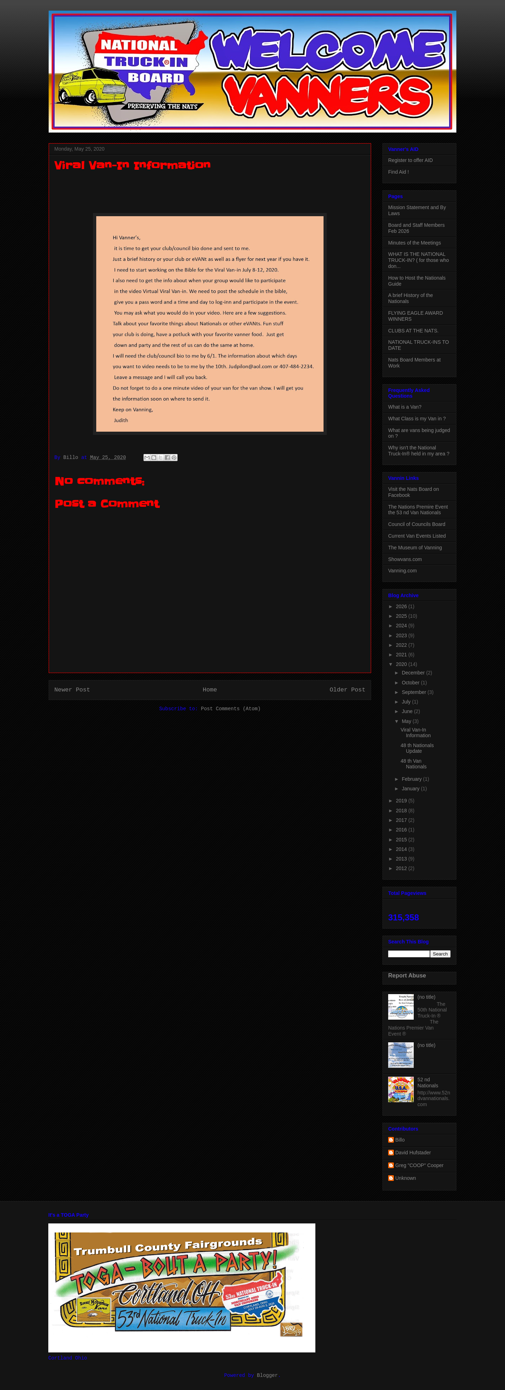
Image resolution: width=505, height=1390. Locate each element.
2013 (402, 859)
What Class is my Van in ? (417, 418)
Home (210, 689)
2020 (402, 664)
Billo (399, 1140)
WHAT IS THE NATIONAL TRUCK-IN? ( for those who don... (418, 260)
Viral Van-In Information (416, 733)
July (407, 702)
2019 (402, 800)
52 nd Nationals (428, 1082)
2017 (402, 820)
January (411, 788)
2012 (402, 868)
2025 (402, 616)
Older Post (347, 689)
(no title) (427, 997)
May (407, 721)
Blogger (267, 1375)
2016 (402, 830)
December (414, 673)
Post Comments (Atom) (231, 709)
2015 (402, 839)
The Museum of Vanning (415, 547)
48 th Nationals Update (417, 748)
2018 (402, 810)
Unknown (405, 1178)
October (411, 682)
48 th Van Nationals (414, 764)
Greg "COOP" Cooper (419, 1165)
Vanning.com (402, 570)
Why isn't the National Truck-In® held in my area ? (418, 450)
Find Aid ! (398, 172)
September (414, 692)
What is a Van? (405, 407)
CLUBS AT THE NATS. (413, 331)
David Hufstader (413, 1152)
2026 (402, 606)
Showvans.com (405, 559)
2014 (402, 849)
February (412, 779)
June (408, 711)
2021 (402, 654)
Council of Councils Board (416, 524)
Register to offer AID (410, 160)
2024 (402, 625)
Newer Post (72, 689)
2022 (402, 645)
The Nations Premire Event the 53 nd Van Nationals (418, 510)
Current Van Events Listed (417, 536)
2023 (402, 635)
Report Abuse (407, 975)
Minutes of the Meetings (414, 243)
